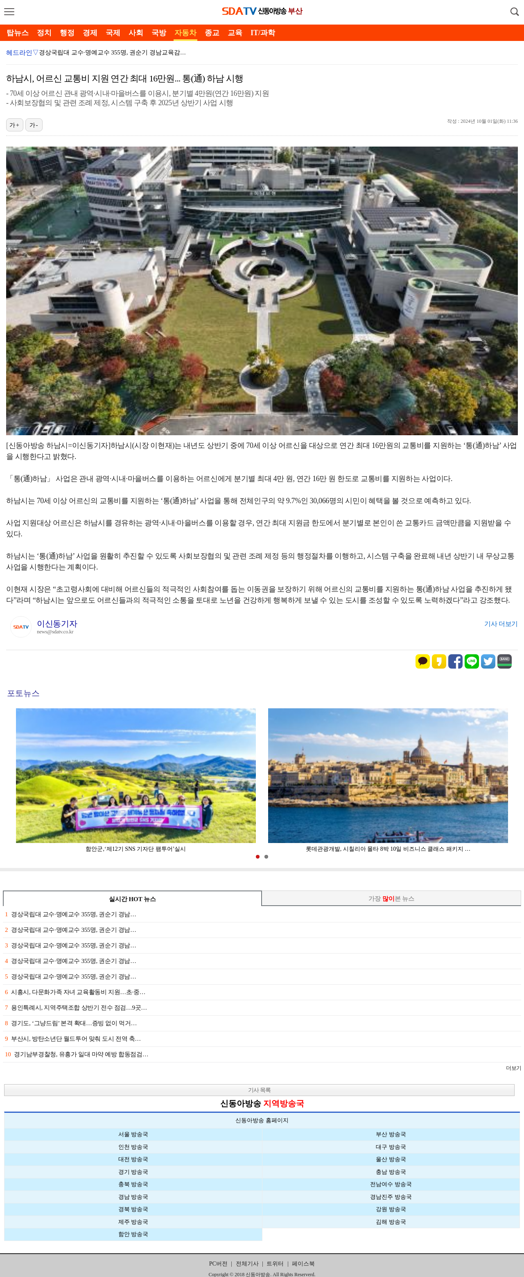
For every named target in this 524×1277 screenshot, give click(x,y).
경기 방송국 (133, 1172)
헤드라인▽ (22, 52)
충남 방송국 (391, 1172)
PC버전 (218, 1264)
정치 (44, 33)
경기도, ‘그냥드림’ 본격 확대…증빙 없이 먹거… (71, 1023)
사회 (136, 33)
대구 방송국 (391, 1147)
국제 (113, 33)
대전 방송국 (133, 1159)
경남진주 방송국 (391, 1197)
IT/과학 (263, 33)
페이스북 (303, 1264)
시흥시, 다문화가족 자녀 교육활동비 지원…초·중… (75, 992)
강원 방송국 (391, 1209)
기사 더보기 (501, 623)
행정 (67, 33)
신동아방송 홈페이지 (262, 1120)
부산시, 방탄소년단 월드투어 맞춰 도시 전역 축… (73, 1038)
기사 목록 (259, 1090)
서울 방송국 (133, 1134)
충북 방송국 (133, 1184)
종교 (212, 33)
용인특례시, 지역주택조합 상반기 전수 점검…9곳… (76, 1007)
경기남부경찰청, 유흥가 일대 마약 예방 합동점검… (76, 1054)
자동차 (185, 33)
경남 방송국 (133, 1197)
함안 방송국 (133, 1234)
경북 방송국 (133, 1209)
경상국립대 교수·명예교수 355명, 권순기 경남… (70, 914)
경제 (90, 33)
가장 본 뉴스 (391, 898)
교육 (235, 33)
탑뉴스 (18, 33)
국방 (158, 33)
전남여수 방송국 (391, 1184)
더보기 (513, 1068)
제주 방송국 (133, 1222)
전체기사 (247, 1264)
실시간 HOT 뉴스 (132, 899)
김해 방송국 (391, 1222)
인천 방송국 (133, 1147)
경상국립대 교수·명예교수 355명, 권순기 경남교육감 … (113, 52)
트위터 (275, 1264)
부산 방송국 (391, 1134)
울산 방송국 (391, 1159)
